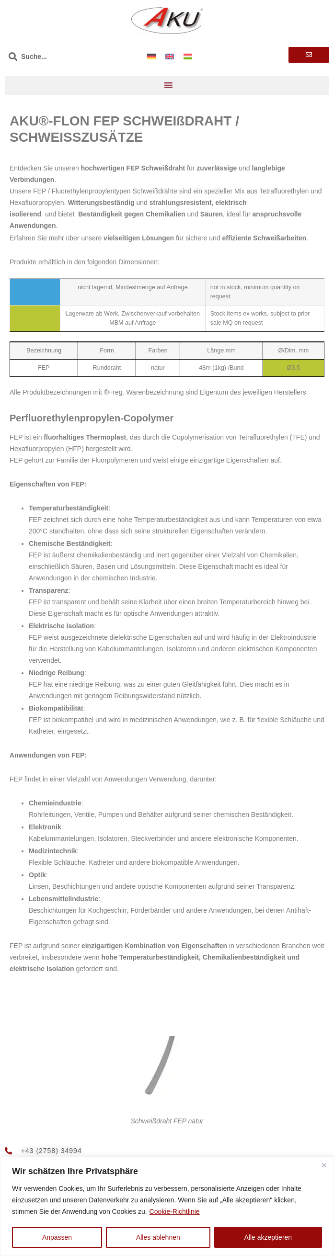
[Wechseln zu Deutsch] (151, 56)
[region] (167, 1206)
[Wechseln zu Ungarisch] (188, 56)
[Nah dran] (324, 1165)
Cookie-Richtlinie (175, 1211)
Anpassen (57, 1237)
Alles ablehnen (158, 1237)
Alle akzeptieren (268, 1237)
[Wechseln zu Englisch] (170, 56)
